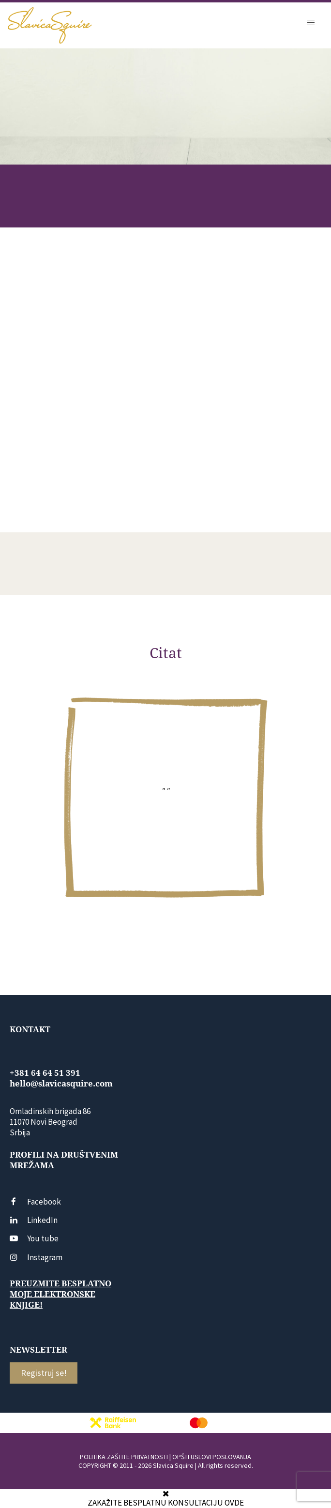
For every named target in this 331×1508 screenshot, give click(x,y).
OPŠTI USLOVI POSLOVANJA (211, 1456)
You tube (34, 1238)
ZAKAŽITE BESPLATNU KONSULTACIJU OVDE (166, 1502)
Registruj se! (44, 1372)
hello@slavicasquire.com (61, 1083)
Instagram (36, 1257)
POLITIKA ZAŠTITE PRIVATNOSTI (124, 1456)
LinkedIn (34, 1220)
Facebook (35, 1201)
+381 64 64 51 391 (45, 1073)
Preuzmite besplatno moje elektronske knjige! (60, 1294)
